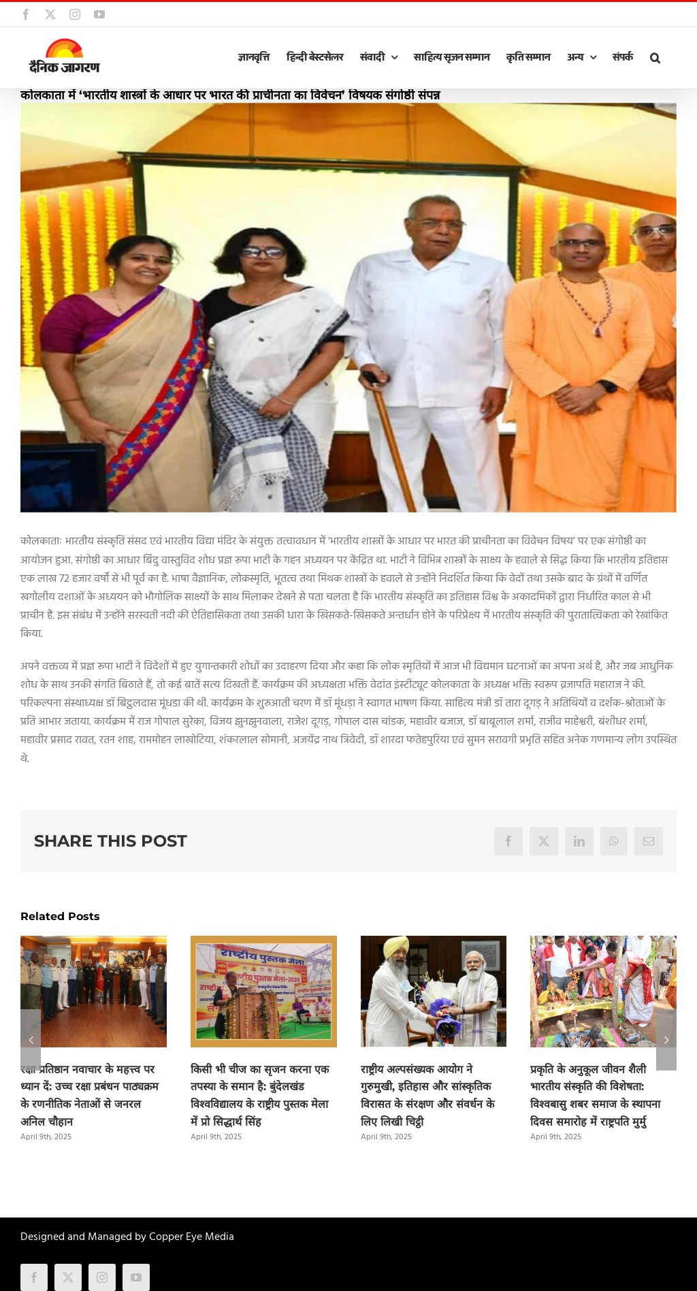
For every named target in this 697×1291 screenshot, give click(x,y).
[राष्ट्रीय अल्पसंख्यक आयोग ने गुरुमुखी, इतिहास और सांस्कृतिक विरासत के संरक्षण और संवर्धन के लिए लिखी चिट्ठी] (434, 944)
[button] (655, 57)
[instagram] (102, 1277)
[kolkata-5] (348, 308)
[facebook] (34, 1277)
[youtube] (136, 1277)
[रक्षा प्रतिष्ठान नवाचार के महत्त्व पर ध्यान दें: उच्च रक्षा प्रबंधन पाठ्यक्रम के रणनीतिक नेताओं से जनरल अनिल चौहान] (93, 944)
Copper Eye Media (191, 1237)
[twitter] (68, 1277)
